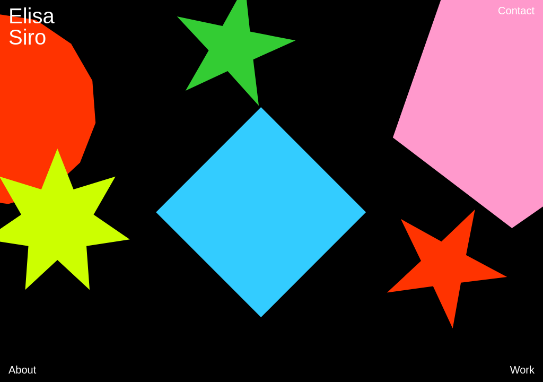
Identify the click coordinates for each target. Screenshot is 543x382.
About (22, 370)
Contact (516, 10)
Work (522, 370)
